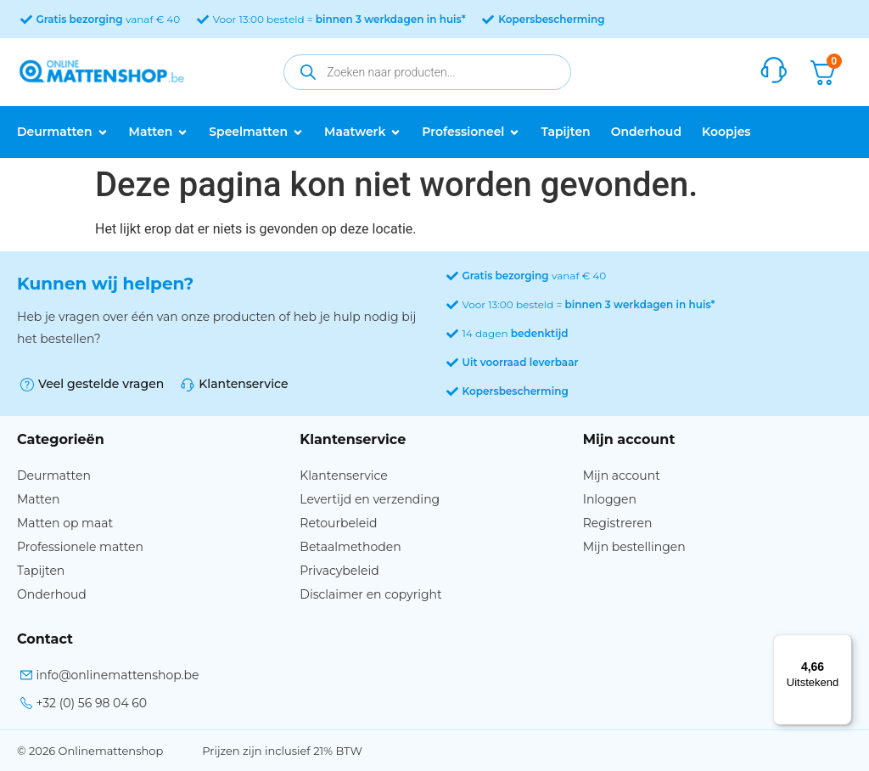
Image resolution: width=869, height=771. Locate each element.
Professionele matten (80, 546)
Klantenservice (343, 475)
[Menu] (842, 644)
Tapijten (40, 570)
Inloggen (609, 499)
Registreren (618, 523)
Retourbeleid (338, 523)
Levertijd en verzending (370, 499)
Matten (38, 499)
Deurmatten (54, 475)
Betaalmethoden (350, 546)
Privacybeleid (339, 570)
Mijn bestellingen (634, 546)
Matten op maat (65, 523)
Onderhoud (52, 594)
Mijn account (621, 475)
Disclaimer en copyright (370, 594)
